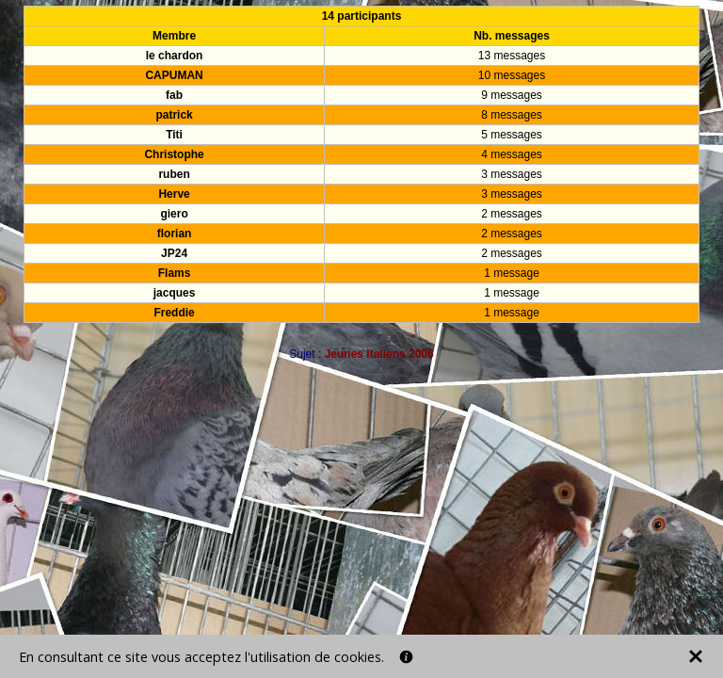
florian (174, 233)
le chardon (174, 55)
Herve (173, 194)
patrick (173, 114)
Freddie (173, 312)
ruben (173, 174)
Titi (174, 134)
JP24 (174, 253)
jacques (174, 292)
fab (174, 95)
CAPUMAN (173, 75)
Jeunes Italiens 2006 (379, 354)
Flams (174, 273)
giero (173, 213)
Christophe (173, 154)
